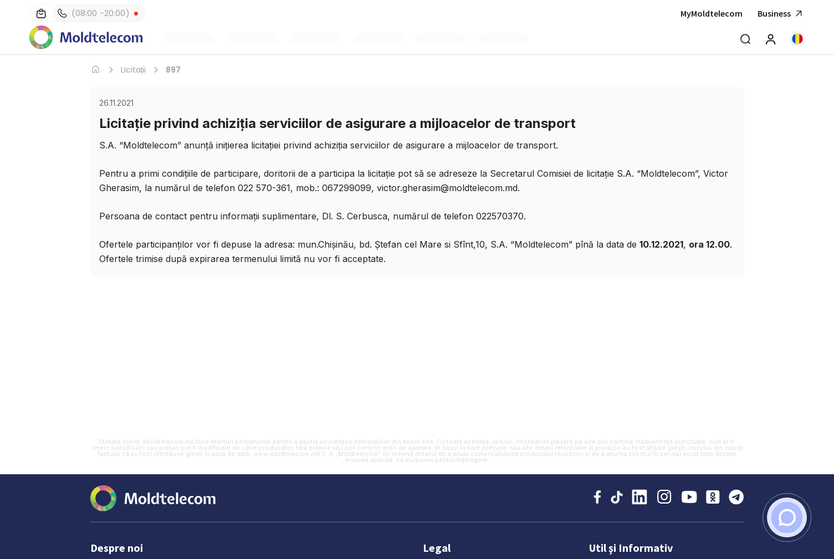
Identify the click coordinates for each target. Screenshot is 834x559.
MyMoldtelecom (711, 13)
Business (781, 13)
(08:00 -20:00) (94, 13)
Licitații (133, 69)
